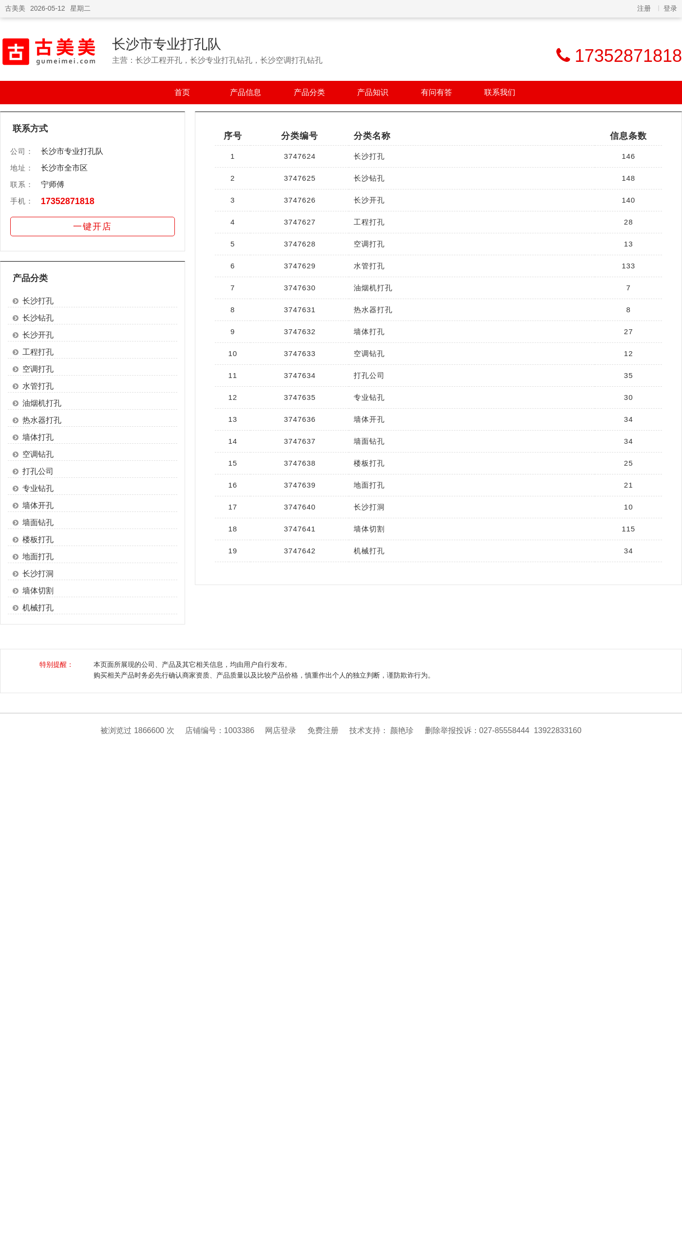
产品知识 (372, 92)
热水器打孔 (41, 420)
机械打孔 (38, 608)
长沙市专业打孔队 (166, 44)
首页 (182, 92)
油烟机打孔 (41, 403)
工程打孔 (38, 352)
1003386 (239, 730)
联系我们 (499, 92)
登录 (670, 8)
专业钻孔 (38, 488)
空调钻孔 (38, 454)
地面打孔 (38, 556)
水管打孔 (38, 386)
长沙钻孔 (38, 318)
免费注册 (323, 730)
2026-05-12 (47, 8)
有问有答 (436, 92)
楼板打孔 (38, 539)
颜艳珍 (402, 730)
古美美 (15, 8)
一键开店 (92, 226)
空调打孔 (38, 369)
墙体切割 (38, 590)
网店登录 (280, 730)
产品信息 (245, 92)
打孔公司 (38, 471)
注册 (644, 8)
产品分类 (309, 92)
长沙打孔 (38, 301)
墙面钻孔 (38, 522)
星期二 (80, 8)
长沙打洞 (38, 573)
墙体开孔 (38, 505)
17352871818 (68, 201)
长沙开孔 (38, 335)
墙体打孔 (38, 437)
